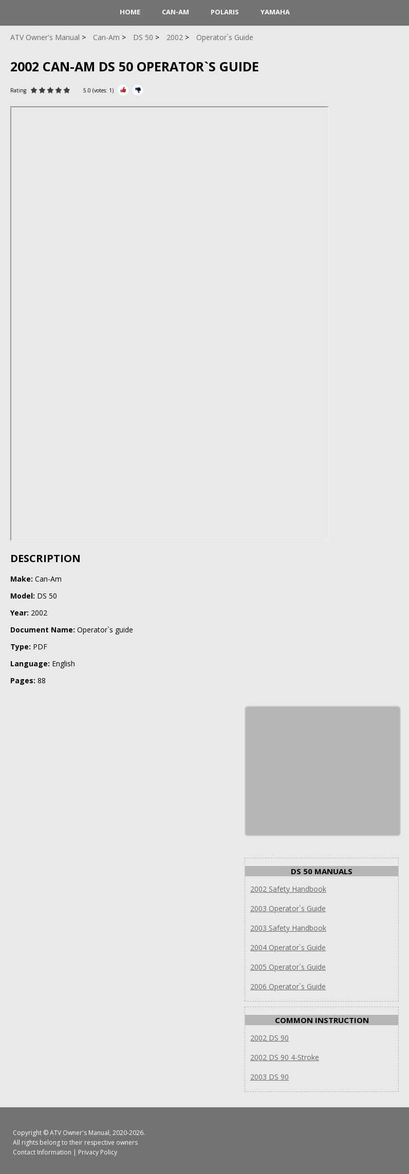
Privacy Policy (97, 1152)
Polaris (225, 11)
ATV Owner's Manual (79, 1132)
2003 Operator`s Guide (288, 908)
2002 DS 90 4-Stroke (284, 1057)
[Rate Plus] (123, 90)
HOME (130, 11)
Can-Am (175, 11)
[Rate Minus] (138, 90)
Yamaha (275, 11)
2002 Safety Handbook (288, 889)
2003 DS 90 (269, 1077)
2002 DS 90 (269, 1038)
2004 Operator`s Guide (288, 947)
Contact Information (42, 1152)
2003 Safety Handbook (288, 928)
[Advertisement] (323, 771)
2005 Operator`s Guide (288, 967)
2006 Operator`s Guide (288, 986)
